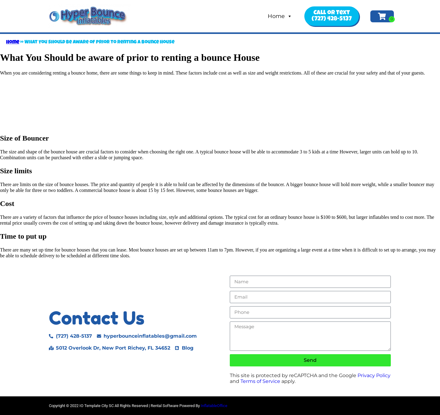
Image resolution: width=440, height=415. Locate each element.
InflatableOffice (214, 405)
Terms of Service (260, 381)
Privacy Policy (374, 375)
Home (280, 16)
